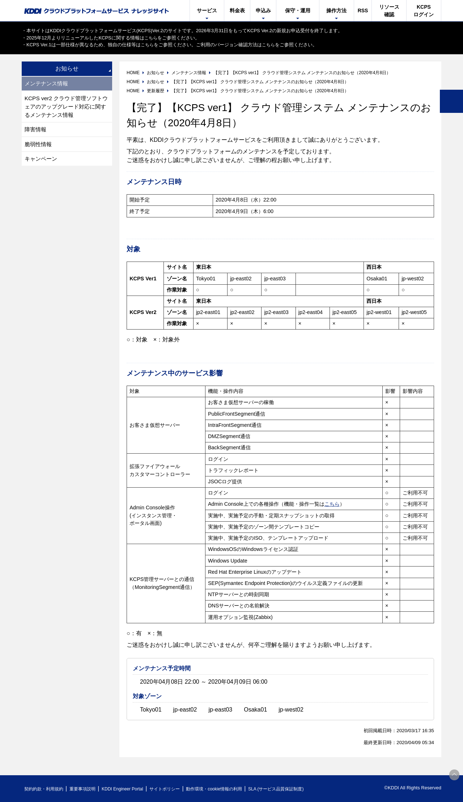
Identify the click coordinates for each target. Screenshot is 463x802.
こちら (151, 38)
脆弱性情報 (39, 147)
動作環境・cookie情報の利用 (232, 789)
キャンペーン (42, 162)
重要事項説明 (88, 789)
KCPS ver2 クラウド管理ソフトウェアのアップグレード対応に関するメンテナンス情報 (66, 107)
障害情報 (36, 131)
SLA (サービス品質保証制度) (300, 789)
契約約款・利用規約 (46, 789)
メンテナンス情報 (48, 84)
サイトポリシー (178, 789)
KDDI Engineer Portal (132, 789)
